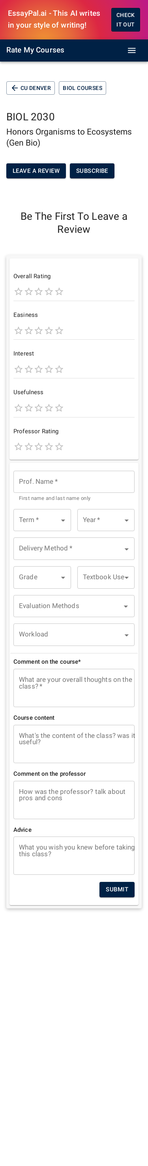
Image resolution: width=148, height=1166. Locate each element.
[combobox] (74, 487)
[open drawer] (132, 50)
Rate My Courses (35, 50)
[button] (42, 520)
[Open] (126, 606)
